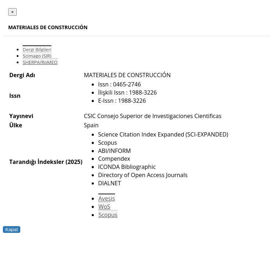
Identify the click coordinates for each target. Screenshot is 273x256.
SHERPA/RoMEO (40, 62)
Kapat (11, 229)
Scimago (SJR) (37, 56)
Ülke (15, 125)
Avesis (106, 198)
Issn (15, 96)
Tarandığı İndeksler (36, 162)
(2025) (73, 162)
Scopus (107, 215)
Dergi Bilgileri (37, 49)
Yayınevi (21, 116)
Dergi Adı (22, 75)
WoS (104, 206)
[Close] (12, 12)
